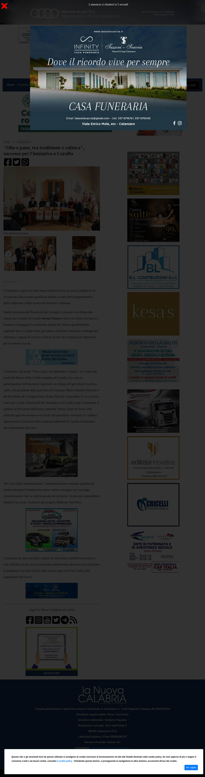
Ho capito (191, 767)
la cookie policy (65, 761)
